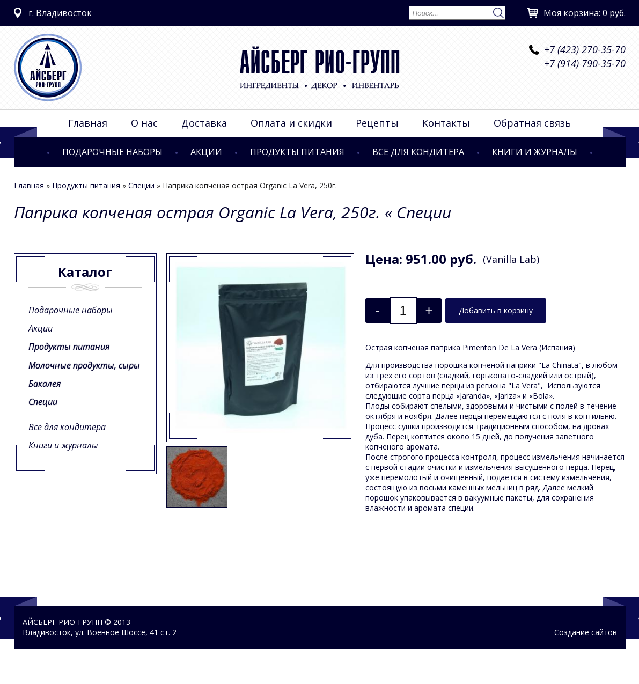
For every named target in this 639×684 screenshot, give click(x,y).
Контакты (446, 122)
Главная (87, 122)
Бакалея (44, 383)
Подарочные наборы (112, 152)
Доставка (204, 122)
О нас (144, 122)
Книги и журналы (534, 152)
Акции (206, 152)
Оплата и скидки (291, 122)
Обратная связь (532, 122)
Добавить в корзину (496, 310)
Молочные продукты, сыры (84, 365)
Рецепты (377, 122)
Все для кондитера (418, 152)
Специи (141, 185)
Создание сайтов (585, 632)
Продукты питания (297, 152)
